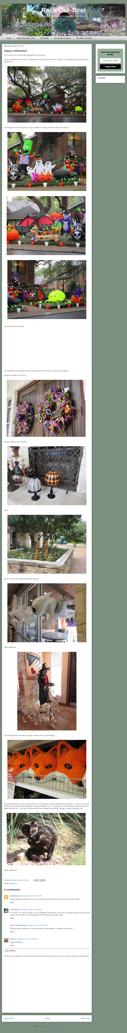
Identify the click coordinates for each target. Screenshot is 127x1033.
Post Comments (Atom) (51, 1026)
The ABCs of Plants (84, 38)
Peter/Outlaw (15, 896)
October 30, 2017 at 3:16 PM (31, 909)
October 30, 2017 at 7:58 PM (37, 925)
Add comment (10, 951)
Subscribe (110, 66)
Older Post (85, 1018)
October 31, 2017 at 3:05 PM (27, 939)
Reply (12, 902)
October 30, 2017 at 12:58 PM (31, 896)
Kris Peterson (15, 909)
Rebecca (13, 939)
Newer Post (9, 1018)
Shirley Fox (15, 880)
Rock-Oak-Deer (63, 10)
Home (9, 38)
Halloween (13, 883)
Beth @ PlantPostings (18, 925)
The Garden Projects (62, 38)
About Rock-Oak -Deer (26, 38)
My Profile (44, 38)
